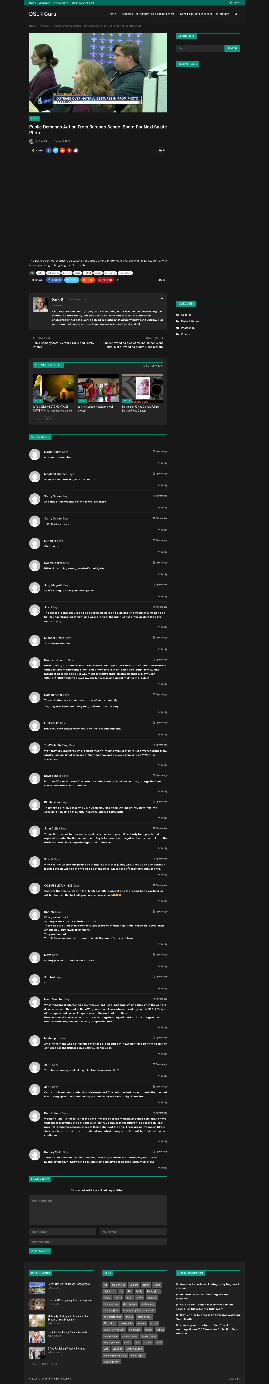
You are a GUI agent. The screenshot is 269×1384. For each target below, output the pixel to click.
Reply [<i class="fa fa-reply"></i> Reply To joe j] (162, 626)
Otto (183, 1304)
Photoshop (188, 327)
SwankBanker (53, 562)
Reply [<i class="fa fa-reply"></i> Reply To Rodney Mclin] (162, 1167)
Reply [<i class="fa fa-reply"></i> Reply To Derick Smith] (162, 1140)
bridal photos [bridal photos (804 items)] (118, 1284)
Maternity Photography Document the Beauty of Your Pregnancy (68, 1317)
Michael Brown (54, 637)
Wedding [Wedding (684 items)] (117, 1348)
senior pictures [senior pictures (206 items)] (112, 1342)
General (186, 314)
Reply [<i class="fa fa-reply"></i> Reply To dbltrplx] (162, 943)
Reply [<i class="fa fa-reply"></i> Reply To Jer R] (162, 1075)
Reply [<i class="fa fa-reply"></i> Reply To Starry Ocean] (162, 507)
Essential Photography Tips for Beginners (148, 14)
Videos (34, 118)
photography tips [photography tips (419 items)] (112, 1316)
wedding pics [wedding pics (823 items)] (138, 1354)
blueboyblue (52, 801)
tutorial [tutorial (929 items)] (147, 1342)
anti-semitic (53, 273)
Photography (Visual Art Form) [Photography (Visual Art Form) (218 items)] (138, 1310)
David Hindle (52, 775)
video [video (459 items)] (159, 1342)
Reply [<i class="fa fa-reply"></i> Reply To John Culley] (162, 847)
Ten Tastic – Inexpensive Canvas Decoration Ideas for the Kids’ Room (204, 1306)
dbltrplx (49, 911)
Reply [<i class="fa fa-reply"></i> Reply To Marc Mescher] (162, 1026)
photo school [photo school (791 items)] (144, 1316)
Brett (183, 1314)
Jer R (47, 1064)
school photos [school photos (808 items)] (129, 1335)
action (41, 273)
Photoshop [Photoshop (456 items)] (109, 1322)
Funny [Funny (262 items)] (107, 1297)
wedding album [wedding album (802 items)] (135, 1348)
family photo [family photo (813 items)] (153, 1290)
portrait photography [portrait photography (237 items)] (114, 1329)
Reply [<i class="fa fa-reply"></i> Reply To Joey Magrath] (162, 595)
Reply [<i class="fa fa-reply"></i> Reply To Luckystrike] (162, 733)
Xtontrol (49, 976)
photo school (125, 273)
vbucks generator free (194, 1324)
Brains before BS (55, 659)
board (77, 273)
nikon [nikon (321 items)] (129, 1297)
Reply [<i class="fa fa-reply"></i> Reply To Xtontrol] (162, 987)
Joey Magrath (53, 584)
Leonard (185, 1294)
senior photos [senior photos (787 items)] (149, 1335)
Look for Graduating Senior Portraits (67, 1332)
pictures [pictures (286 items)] (141, 1322)
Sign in (235, 2)
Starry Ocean (53, 495)
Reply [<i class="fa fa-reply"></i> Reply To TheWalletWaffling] (162, 764)
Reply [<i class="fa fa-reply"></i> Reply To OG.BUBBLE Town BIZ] (162, 900)
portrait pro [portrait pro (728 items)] (134, 1329)
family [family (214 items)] (139, 1290)
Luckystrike (51, 722)
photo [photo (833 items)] (140, 1297)
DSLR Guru (42, 14)
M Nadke (50, 540)
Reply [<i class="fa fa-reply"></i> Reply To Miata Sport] (162, 1053)
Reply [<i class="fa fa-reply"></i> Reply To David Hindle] (162, 790)
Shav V (48, 858)
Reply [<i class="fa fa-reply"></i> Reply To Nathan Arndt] (162, 711)
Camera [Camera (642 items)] (134, 1284)
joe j (48, 606)
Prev (37, 418)
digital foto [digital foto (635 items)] (109, 1290)
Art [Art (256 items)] (105, 1284)
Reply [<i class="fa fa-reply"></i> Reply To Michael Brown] (162, 648)
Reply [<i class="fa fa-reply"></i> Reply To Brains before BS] (162, 683)
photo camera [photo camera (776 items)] (111, 1303)
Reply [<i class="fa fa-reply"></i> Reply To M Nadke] (162, 551)
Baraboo (67, 273)
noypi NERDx (52, 451)
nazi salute (110, 273)
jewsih (98, 273)
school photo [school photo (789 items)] (110, 1335)
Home (32, 2)
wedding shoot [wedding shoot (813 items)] (111, 1361)
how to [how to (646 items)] (118, 1297)
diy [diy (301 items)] (121, 1290)
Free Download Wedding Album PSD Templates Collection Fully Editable (207, 1329)
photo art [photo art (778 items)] (152, 1297)
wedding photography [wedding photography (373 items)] (115, 1354)
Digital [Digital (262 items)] (157, 1284)
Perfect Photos (190, 321)
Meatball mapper (55, 473)
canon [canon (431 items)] (146, 1284)
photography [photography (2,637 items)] (148, 1303)
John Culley (52, 828)
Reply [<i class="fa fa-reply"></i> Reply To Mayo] (162, 965)
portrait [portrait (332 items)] (154, 1322)
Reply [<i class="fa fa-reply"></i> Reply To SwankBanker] (162, 573)
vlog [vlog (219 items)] (106, 1348)
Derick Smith (52, 1112)
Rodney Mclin (53, 1151)
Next (48, 418)
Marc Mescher (54, 999)
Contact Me (45, 2)
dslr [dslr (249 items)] (129, 1290)
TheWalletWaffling (56, 744)
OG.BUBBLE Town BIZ (58, 885)
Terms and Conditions (82, 2)
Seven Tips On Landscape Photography (205, 14)
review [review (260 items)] (148, 1329)
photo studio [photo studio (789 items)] (126, 1322)
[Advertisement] (208, 182)
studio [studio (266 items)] (127, 1342)
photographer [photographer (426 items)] (130, 1303)
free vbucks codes (192, 1283)
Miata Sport (52, 1037)
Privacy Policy (60, 2)
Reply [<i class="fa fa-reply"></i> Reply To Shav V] (162, 874)
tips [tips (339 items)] (137, 1342)
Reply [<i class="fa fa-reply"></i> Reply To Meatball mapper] (162, 484)
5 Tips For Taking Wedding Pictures (66, 1348)
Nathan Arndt (53, 694)
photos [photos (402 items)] (129, 1316)
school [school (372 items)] (160, 1329)
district (87, 273)
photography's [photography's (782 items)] (111, 1310)
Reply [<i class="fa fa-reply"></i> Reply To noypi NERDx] (162, 462)
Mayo (47, 954)
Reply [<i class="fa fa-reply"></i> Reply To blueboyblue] (162, 817)
